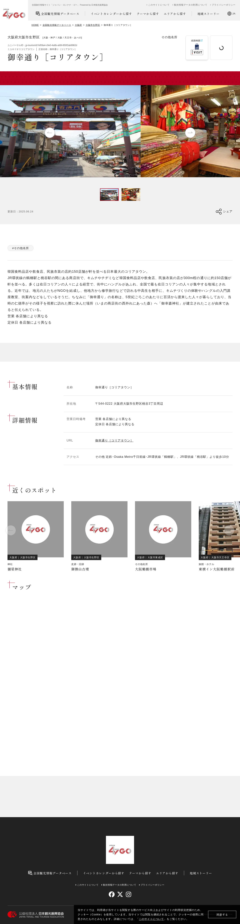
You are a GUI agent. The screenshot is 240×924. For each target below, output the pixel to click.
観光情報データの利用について (190, 5)
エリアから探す (175, 13)
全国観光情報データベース (57, 13)
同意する (222, 915)
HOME (35, 25)
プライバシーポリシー (224, 5)
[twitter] (120, 894)
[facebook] (111, 894)
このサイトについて (151, 918)
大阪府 (78, 25)
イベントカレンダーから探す (111, 13)
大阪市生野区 (93, 25)
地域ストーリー (208, 13)
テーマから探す (148, 13)
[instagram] (128, 894)
